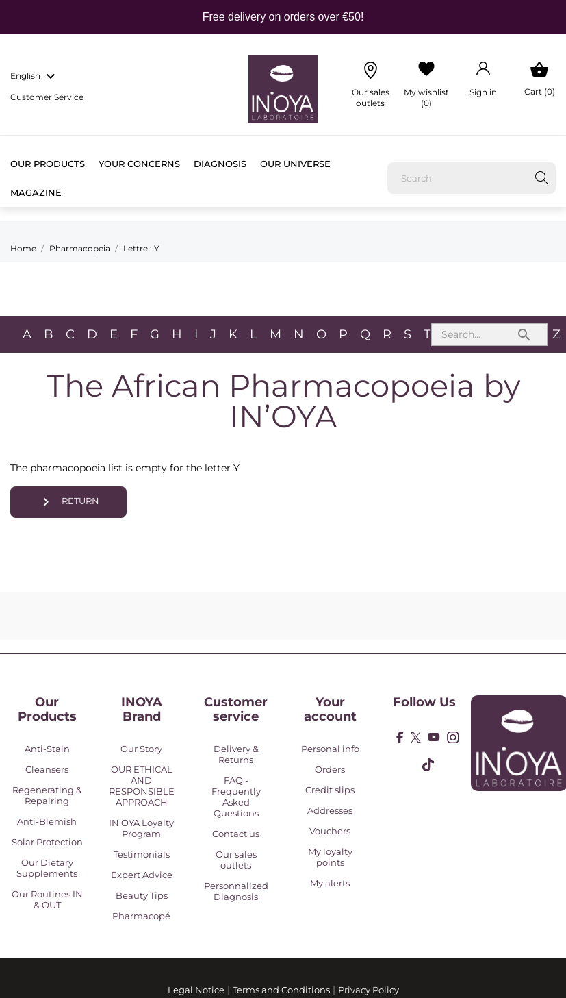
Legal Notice (196, 989)
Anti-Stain (47, 748)
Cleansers (46, 769)
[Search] (471, 178)
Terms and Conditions (281, 989)
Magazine (36, 192)
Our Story (141, 748)
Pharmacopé (141, 915)
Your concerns (139, 163)
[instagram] (453, 737)
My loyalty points (330, 857)
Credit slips (330, 789)
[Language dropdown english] (34, 76)
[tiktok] (428, 764)
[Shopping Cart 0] (539, 79)
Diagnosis (220, 163)
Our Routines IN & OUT (47, 899)
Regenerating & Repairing (47, 795)
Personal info (330, 748)
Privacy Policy (368, 989)
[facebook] (400, 737)
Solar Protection (47, 841)
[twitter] (416, 737)
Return (69, 502)
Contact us (235, 833)
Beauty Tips (142, 895)
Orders (330, 769)
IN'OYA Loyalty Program (141, 828)
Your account (330, 710)
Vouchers (329, 830)
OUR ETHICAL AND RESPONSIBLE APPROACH (142, 786)
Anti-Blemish (47, 821)
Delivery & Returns (236, 754)
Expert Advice (141, 874)
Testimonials (142, 854)
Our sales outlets (236, 860)
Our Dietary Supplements (46, 868)
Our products (47, 163)
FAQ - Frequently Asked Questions (236, 797)
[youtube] (434, 737)
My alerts (330, 882)
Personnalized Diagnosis (236, 891)
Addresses (329, 810)
